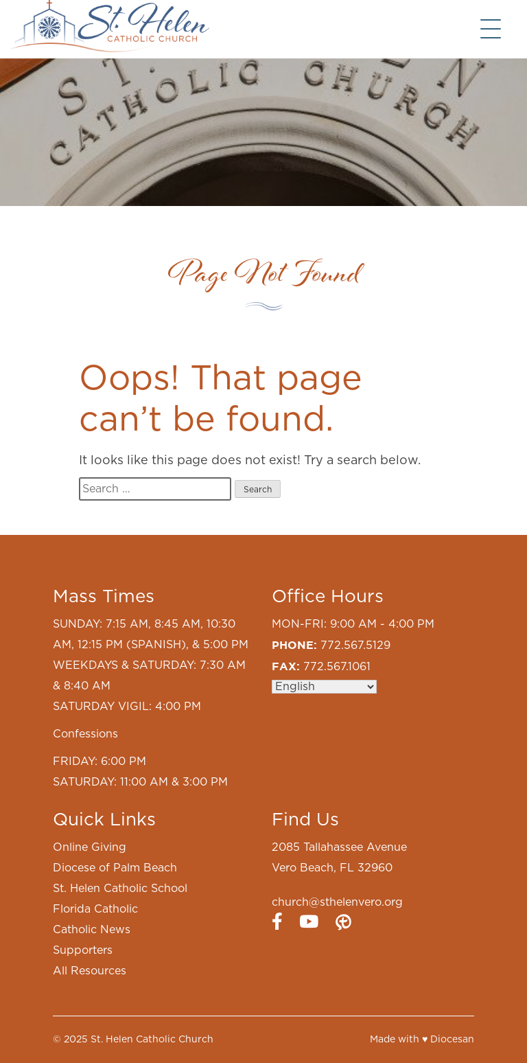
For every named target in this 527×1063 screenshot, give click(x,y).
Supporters (83, 950)
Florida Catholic (95, 909)
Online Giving (89, 847)
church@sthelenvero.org (337, 902)
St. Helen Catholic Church (152, 1039)
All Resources (89, 970)
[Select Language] (324, 687)
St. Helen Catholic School (120, 888)
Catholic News (91, 929)
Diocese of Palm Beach (115, 867)
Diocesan (452, 1039)
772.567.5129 (355, 645)
